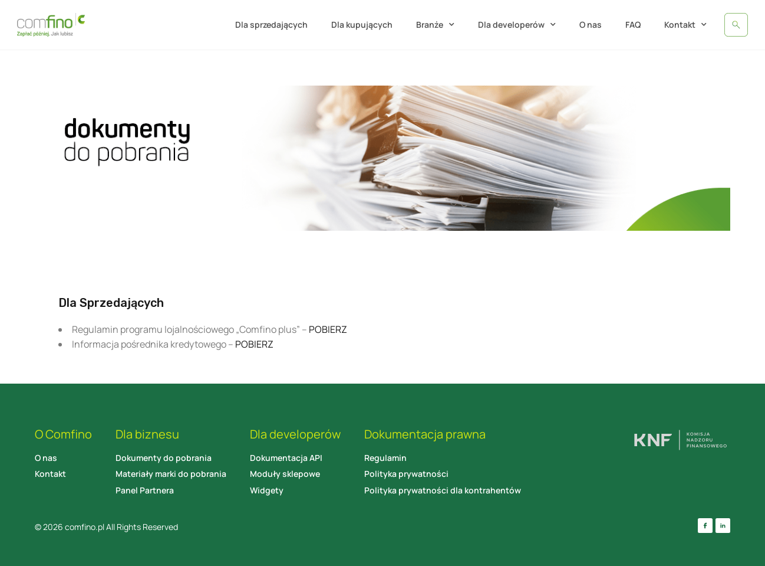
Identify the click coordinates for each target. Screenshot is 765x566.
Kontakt (685, 25)
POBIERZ (328, 329)
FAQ (633, 24)
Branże (435, 25)
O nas (590, 24)
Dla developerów (517, 25)
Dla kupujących (362, 24)
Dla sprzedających (271, 24)
